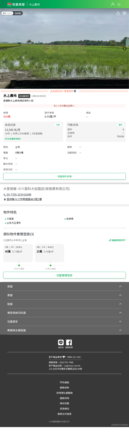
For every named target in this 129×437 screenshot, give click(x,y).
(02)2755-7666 (66, 362)
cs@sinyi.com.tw (72, 365)
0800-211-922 (74, 357)
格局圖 (18, 13)
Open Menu (119, 4)
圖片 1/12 (7, 13)
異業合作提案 (64, 413)
